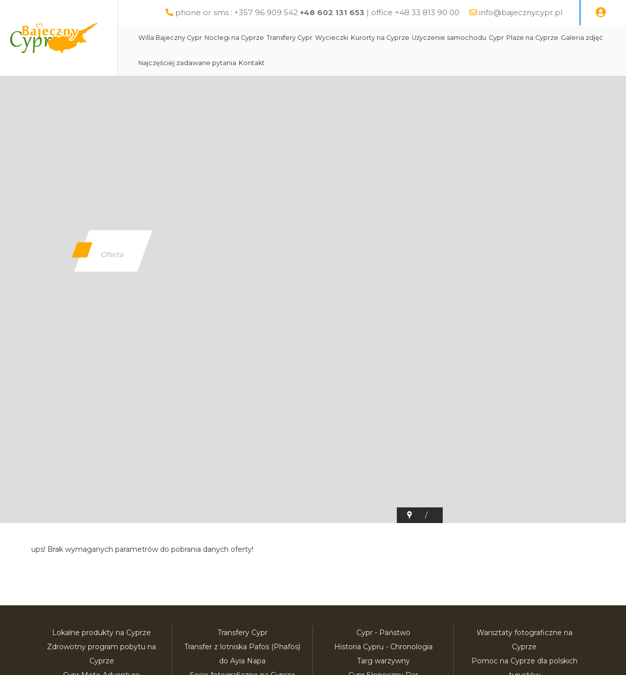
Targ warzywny (383, 660)
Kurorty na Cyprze (404, 63)
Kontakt (320, 88)
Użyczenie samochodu (473, 63)
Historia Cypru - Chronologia (383, 646)
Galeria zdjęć (183, 88)
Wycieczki (355, 63)
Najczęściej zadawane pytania (255, 88)
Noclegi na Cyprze (258, 63)
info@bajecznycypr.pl (527, 12)
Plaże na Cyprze (556, 63)
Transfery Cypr (313, 63)
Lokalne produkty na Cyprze (101, 632)
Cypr (520, 63)
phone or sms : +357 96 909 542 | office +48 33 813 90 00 (324, 12)
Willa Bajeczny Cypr (194, 63)
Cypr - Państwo (383, 632)
